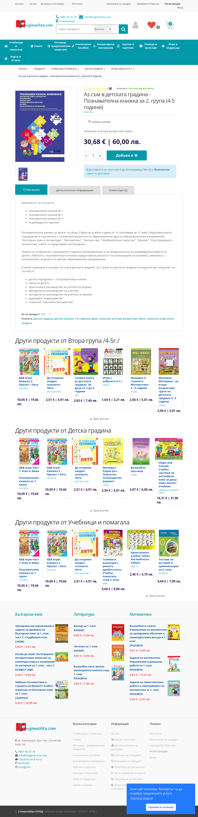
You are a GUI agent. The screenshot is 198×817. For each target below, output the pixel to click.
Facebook (23, 763)
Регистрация (172, 3)
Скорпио (21, 698)
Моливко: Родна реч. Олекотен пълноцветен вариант (112, 474)
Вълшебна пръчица (138, 469)
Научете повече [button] (142, 798)
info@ (95, 17)
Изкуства (88, 112)
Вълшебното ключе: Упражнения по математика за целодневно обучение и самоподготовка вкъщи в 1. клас (148, 633)
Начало (19, 3)
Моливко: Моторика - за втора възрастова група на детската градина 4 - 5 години (168, 389)
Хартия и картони (84, 767)
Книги (77, 739)
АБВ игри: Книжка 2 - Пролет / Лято (28, 381)
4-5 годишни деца (86, 318)
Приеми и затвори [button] (160, 807)
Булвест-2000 (24, 669)
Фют (77, 395)
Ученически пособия (86, 755)
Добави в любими (101, 121)
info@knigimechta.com (33, 755)
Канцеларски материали (89, 761)
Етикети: (27, 318)
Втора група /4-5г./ (121, 68)
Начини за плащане (126, 755)
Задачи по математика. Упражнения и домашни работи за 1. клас (146, 661)
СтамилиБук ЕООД (30, 811)
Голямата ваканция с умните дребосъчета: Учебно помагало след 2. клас (112, 569)
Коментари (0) (118, 190)
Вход (180, 7)
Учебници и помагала (64, 68)
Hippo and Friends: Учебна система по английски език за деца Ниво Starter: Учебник (168, 474)
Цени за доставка (98, 173)
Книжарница (65, 21)
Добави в (127, 155)
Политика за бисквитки (127, 767)
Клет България (54, 392)
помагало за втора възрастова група (122, 318)
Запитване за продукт (118, 3)
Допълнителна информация (74, 190)
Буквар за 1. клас (85, 626)
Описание (31, 189)
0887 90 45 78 (66, 17)
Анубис (79, 630)
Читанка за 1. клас (86, 646)
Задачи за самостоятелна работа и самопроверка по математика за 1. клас (147, 685)
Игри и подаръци (84, 779)
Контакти (77, 3)
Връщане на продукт (126, 761)
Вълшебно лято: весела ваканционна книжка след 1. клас (91, 670)
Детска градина (94, 68)
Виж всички (99, 419)
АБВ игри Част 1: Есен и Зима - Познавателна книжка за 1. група (29, 476)
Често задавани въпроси (128, 773)
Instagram (24, 767)
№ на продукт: (31, 314)
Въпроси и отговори (52, 3)
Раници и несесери (85, 773)
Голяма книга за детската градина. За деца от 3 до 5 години (84, 384)
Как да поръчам (123, 739)
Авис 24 (134, 566)
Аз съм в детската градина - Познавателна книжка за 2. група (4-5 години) (59, 76)
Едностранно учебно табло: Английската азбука (140, 557)
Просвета (23, 388)
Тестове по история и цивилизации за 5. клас (168, 564)
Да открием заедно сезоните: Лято (55, 383)
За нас (33, 3)
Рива (105, 583)
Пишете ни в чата (30, 759)
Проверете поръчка (148, 3)
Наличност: (122, 88)
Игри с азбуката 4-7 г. (113, 379)
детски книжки (63, 318)
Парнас (106, 385)
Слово (134, 392)
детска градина (43, 318)
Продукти (39, 68)
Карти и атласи (82, 785)
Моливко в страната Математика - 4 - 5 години (140, 383)
